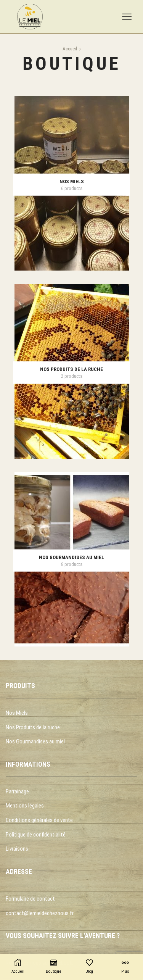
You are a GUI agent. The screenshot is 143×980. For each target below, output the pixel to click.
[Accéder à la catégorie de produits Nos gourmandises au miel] (71, 557)
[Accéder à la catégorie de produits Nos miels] (71, 181)
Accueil (70, 49)
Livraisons (17, 848)
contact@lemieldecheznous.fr (40, 913)
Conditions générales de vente (39, 820)
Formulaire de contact (30, 898)
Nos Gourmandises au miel (35, 741)
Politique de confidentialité (36, 834)
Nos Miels (17, 712)
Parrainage (17, 791)
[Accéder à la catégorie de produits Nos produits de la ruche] (71, 369)
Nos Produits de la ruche (33, 727)
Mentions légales (25, 805)
